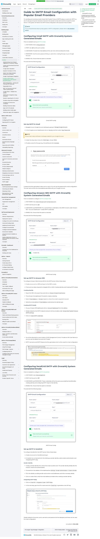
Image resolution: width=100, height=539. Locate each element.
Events (4, 137)
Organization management (8, 201)
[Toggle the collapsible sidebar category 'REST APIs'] (18, 22)
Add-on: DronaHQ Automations (10, 277)
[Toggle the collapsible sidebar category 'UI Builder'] (18, 32)
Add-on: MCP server (7, 115)
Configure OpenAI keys (7, 267)
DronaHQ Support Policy (8, 362)
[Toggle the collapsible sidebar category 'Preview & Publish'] (18, 48)
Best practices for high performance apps (7, 194)
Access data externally (7, 337)
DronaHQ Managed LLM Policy (8, 367)
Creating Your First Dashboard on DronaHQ (10, 250)
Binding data (5, 34)
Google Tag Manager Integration (10, 76)
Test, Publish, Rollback (7, 286)
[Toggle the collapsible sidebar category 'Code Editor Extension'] (18, 58)
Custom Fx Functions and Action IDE (10, 159)
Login (86, 4)
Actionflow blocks (6, 134)
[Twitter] (67, 535)
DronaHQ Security (6, 162)
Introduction (5, 10)
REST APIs (4, 22)
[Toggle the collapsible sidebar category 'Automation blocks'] (18, 140)
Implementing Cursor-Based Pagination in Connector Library (10, 63)
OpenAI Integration (6, 274)
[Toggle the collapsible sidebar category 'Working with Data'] (18, 253)
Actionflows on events (7, 36)
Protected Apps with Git (8, 175)
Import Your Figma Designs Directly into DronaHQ (9, 74)
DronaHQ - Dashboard (7, 245)
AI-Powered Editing (7, 265)
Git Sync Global (5, 164)
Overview (4, 17)
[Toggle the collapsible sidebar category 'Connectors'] (18, 132)
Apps (14, 4)
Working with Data (6, 252)
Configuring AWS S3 (7, 351)
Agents (19, 4)
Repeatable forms (7, 86)
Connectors (5, 132)
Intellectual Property (7, 370)
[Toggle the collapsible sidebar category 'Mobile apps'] (18, 43)
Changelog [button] (31, 4)
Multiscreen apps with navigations (11, 112)
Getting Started (6, 8)
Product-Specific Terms (8, 378)
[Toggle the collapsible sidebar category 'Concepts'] (18, 27)
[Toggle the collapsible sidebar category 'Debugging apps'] (18, 46)
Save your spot (60, 1)
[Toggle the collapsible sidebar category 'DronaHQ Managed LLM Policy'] (18, 367)
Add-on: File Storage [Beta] (9, 340)
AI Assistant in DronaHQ (8, 269)
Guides (4, 59)
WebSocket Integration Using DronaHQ (10, 95)
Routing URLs (5, 319)
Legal (3, 358)
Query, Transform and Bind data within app (9, 334)
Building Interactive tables (9, 105)
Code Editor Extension (7, 57)
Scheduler (4, 282)
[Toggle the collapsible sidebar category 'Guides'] (18, 60)
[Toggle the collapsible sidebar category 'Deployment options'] (18, 219)
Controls (4, 127)
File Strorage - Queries (7, 349)
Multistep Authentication (8, 170)
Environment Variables (7, 231)
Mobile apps (5, 43)
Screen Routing (6, 177)
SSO (3, 204)
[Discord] (71, 535)
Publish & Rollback (6, 302)
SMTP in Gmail (41, 41)
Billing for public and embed (8, 321)
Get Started (92, 4)
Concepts (4, 26)
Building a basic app (7, 13)
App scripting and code (7, 38)
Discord (25, 4)
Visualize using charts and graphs (10, 100)
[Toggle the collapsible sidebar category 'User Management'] (18, 199)
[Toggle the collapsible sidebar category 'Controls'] (18, 128)
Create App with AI (6, 262)
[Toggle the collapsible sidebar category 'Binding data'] (18, 34)
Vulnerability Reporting (7, 147)
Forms (3, 41)
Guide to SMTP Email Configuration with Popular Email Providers (9, 79)
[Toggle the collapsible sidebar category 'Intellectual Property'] (18, 370)
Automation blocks (6, 139)
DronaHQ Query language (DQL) (8, 142)
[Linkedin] (78, 535)
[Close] (98, 1)
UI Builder (4, 31)
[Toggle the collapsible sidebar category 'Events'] (18, 137)
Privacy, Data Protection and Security (9, 375)
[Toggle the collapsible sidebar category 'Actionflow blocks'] (18, 135)
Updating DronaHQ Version (8, 225)
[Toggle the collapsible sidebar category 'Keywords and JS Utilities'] (18, 145)
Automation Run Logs (7, 288)
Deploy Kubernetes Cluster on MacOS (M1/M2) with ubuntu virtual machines (10, 238)
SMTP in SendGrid (44, 372)
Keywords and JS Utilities (8, 145)
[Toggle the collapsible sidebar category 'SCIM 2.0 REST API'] (18, 130)
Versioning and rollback (7, 188)
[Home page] (25, 9)
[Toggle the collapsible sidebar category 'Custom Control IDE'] (18, 157)
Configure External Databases (9, 229)
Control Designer (6, 154)
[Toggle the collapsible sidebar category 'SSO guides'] (18, 206)
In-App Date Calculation (8, 68)
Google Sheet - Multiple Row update (10, 92)
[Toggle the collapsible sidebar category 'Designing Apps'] (18, 53)
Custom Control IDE (7, 156)
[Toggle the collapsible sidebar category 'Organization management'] (18, 202)
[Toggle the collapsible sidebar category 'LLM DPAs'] (18, 373)
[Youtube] (74, 535)
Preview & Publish (6, 48)
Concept (4, 117)
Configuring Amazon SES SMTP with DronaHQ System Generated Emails (88, 17)
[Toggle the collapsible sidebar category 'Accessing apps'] (18, 51)
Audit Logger (5, 181)
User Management (6, 199)
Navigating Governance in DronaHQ (10, 173)
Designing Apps (6, 52)
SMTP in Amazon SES (45, 198)
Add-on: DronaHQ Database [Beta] (10, 327)
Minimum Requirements (7, 216)
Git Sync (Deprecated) (7, 166)
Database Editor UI (6, 331)
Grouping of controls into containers (9, 103)
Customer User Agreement (8, 364)
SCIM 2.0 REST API (6, 130)
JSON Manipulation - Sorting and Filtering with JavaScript (10, 83)
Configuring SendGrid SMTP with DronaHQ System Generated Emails (88, 23)
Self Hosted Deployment (8, 212)
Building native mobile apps (9, 110)
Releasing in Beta (6, 191)
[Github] (64, 535)
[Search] (76, 4)
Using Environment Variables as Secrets (9, 234)
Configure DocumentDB (8, 227)
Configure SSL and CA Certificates (10, 221)
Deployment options (7, 218)
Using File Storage (6, 347)
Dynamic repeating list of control (10, 98)
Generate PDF (5, 299)
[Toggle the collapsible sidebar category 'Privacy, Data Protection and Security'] (18, 375)
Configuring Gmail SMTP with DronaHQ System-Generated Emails (87, 10)
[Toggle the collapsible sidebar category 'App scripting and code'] (18, 39)
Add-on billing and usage (8, 290)
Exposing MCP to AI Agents (8, 122)
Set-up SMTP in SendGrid (87, 26)
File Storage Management (8, 344)
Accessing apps (6, 50)
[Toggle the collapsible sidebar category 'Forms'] (18, 41)
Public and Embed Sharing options (10, 315)
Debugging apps (6, 45)
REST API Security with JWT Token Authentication (10, 89)
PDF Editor (5, 297)
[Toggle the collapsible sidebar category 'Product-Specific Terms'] (18, 378)
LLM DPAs (4, 372)
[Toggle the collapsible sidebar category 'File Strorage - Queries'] (18, 349)
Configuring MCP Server (8, 120)
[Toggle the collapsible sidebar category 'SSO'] (18, 204)
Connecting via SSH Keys (8, 152)
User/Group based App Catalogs (9, 186)
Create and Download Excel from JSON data (11, 66)
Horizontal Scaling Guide (8, 223)
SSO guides (5, 206)
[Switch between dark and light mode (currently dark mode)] (98, 4)
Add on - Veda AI (6, 256)
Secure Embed (5, 179)
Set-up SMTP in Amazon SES (88, 19)
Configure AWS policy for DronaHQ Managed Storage (10, 354)
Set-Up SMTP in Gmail (87, 13)
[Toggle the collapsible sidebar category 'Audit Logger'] (18, 182)
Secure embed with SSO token (9, 317)
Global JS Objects (6, 168)
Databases (4, 20)
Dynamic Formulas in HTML (9, 70)
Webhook (4, 284)
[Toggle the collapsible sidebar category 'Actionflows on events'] (18, 36)
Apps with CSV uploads (8, 108)
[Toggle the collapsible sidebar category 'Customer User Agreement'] (18, 365)
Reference (4, 125)
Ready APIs (5, 24)
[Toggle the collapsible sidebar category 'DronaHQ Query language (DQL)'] (18, 142)
